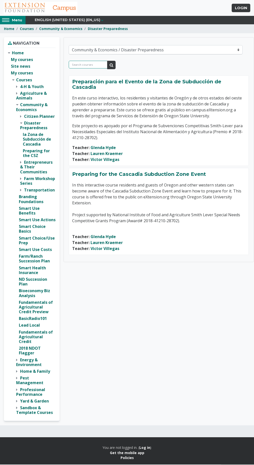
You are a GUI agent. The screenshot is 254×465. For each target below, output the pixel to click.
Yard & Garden (34, 401)
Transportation (39, 190)
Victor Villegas (105, 160)
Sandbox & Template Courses (34, 410)
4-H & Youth (32, 87)
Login (241, 8)
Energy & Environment (29, 362)
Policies (127, 458)
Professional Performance (30, 392)
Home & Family (35, 371)
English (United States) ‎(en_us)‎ (67, 20)
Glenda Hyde (103, 148)
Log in (144, 448)
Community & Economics (60, 29)
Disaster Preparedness (108, 29)
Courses (27, 29)
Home (9, 29)
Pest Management (29, 381)
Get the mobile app (127, 453)
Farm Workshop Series (37, 181)
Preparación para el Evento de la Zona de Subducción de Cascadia (146, 85)
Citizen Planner (39, 117)
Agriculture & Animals (31, 96)
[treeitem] (32, 233)
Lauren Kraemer (107, 154)
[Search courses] (88, 65)
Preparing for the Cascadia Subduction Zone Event (139, 175)
